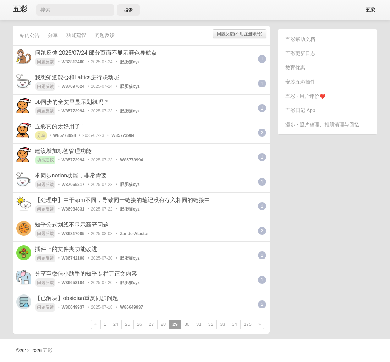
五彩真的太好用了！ (60, 126)
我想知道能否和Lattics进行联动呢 (77, 77)
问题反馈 (105, 35)
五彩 (20, 9)
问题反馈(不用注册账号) (239, 33)
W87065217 (72, 184)
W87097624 (72, 86)
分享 (53, 35)
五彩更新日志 (300, 53)
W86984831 (72, 209)
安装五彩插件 (300, 82)
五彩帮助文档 (300, 39)
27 (151, 324)
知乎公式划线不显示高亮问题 (72, 225)
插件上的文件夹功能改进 (66, 249)
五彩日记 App (300, 110)
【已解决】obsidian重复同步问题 (77, 298)
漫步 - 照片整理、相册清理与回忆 (322, 124)
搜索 (128, 9)
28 (163, 324)
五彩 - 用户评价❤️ (305, 96)
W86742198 (72, 258)
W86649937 (72, 307)
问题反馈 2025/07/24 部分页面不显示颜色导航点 (96, 53)
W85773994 (72, 110)
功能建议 (76, 35)
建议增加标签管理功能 (63, 151)
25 (127, 324)
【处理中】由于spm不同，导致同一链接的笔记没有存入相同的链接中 (122, 200)
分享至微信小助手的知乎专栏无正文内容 (86, 274)
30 (187, 324)
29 (174, 324)
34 (234, 324)
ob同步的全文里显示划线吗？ (72, 102)
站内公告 (30, 35)
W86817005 (72, 233)
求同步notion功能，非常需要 (71, 175)
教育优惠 (295, 67)
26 (139, 324)
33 (222, 324)
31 (198, 324)
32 (210, 324)
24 (115, 324)
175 (248, 324)
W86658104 (72, 282)
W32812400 (72, 61)
